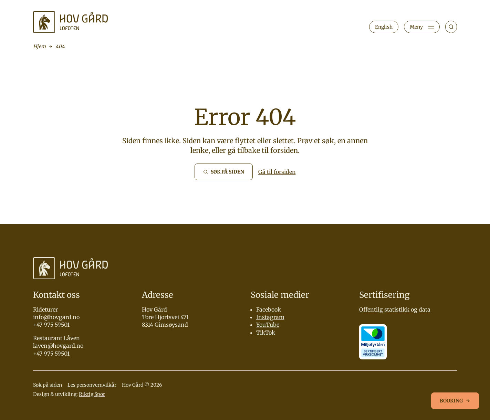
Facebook (268, 309)
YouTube (267, 324)
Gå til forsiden (277, 171)
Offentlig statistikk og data (394, 309)
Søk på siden (47, 385)
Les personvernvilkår (91, 385)
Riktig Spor (92, 394)
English (384, 27)
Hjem (39, 46)
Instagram (270, 317)
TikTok (265, 332)
